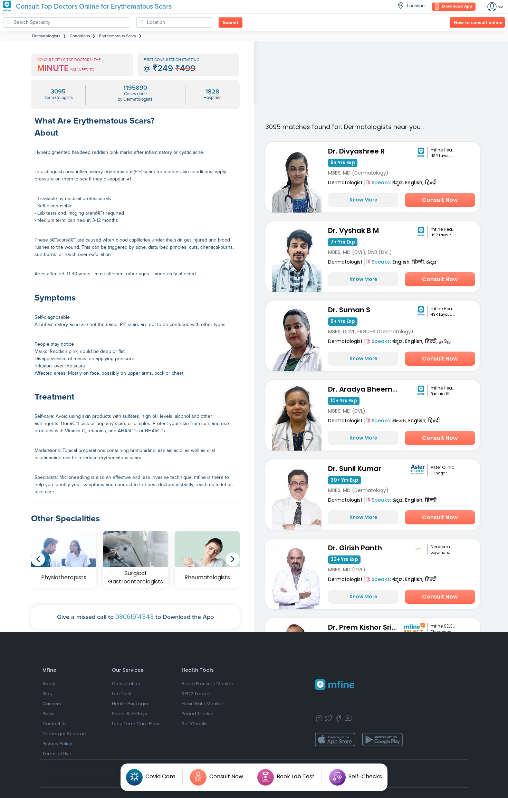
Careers (51, 704)
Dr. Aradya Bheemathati (365, 389)
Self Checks (195, 724)
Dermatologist (345, 182)
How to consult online (478, 22)
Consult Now (440, 200)
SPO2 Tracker (196, 694)
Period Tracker (198, 714)
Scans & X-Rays (129, 714)
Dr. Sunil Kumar (354, 468)
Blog (47, 694)
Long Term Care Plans (136, 724)
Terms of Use (56, 754)
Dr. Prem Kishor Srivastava (365, 627)
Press (48, 714)
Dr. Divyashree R (356, 151)
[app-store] (335, 740)
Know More (363, 199)
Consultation (126, 684)
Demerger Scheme (64, 734)
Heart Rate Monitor (202, 704)
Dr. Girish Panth (355, 548)
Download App (453, 6)
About (49, 684)
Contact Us (54, 724)
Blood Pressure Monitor (207, 684)
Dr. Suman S (349, 310)
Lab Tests (122, 694)
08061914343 (134, 616)
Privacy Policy (57, 744)
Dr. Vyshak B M (353, 230)
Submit (230, 22)
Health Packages (131, 704)
